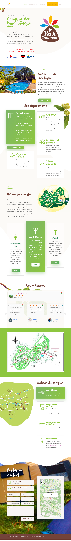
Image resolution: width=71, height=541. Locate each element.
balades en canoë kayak (56, 446)
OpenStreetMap (58, 517)
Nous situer (45, 102)
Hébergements (33, 4)
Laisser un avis (25, 300)
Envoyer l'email (27, 520)
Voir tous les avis (17, 300)
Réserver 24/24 (52, 4)
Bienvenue (24, 4)
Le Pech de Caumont (19, 489)
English (61, 4)
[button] (2, 83)
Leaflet (51, 517)
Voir (15, 272)
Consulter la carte (15, 149)
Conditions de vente (12, 537)
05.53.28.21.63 (17, 483)
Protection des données (37, 537)
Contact (42, 4)
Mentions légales (24, 537)
